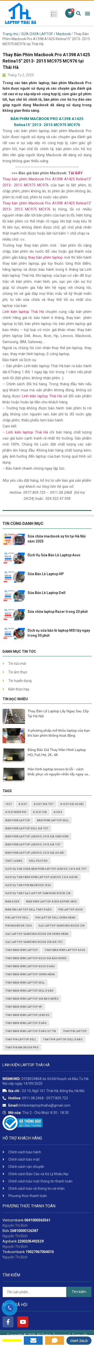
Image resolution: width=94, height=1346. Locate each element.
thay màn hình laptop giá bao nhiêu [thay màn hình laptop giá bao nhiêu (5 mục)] (31, 998)
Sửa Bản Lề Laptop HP (46, 574)
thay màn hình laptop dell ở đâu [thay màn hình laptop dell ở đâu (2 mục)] (29, 990)
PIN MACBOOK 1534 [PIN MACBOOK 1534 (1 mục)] (18, 925)
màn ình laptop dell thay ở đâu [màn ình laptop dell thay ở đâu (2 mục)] (28, 909)
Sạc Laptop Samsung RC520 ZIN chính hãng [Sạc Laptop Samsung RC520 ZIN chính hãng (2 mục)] (37, 934)
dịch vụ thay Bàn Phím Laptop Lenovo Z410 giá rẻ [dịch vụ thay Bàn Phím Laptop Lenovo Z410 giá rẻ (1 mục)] (41, 877)
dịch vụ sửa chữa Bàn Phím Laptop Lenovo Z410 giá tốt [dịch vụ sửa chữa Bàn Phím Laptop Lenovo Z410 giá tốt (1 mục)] (46, 869)
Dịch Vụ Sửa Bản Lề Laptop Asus (54, 555)
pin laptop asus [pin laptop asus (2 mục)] (70, 909)
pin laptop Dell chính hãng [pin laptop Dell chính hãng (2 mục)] (55, 917)
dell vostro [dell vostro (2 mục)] (38, 860)
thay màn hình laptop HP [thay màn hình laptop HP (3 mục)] (23, 1006)
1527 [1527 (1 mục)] (8, 804)
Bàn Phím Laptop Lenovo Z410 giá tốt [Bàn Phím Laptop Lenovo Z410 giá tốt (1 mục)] (33, 844)
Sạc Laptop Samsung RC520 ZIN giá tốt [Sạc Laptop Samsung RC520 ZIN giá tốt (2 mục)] (34, 942)
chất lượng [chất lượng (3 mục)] (13, 860)
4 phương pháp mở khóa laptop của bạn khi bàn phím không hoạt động (59, 733)
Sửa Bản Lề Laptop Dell (46, 593)
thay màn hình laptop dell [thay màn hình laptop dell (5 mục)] (25, 982)
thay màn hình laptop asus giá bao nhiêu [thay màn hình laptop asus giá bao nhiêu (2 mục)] (36, 958)
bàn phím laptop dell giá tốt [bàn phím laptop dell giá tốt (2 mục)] (27, 828)
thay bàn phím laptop (45, 257)
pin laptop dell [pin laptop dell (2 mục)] (17, 917)
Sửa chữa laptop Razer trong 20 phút (58, 612)
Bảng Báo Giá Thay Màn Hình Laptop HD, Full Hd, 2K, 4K (57, 752)
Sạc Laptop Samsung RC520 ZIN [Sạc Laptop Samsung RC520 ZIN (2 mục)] (61, 925)
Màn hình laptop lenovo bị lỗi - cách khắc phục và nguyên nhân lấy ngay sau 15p (59, 772)
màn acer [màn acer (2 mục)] (12, 901)
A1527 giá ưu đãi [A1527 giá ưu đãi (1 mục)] (72, 804)
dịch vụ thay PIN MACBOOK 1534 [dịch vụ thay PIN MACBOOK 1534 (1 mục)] (28, 885)
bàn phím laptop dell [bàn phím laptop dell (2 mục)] (53, 820)
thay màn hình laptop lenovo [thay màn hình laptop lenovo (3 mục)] (27, 1015)
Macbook (63, 34)
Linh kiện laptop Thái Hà (23, 311)
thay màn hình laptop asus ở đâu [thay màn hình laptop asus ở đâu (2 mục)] (30, 966)
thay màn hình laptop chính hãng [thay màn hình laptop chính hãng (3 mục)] (30, 974)
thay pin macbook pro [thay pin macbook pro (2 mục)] (22, 1047)
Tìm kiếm (79, 1292)
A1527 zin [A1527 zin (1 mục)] (40, 812)
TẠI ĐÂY (75, 173)
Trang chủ (10, 34)
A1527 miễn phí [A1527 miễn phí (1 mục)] (15, 812)
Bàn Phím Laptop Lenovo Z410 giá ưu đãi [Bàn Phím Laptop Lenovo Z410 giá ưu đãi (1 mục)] (34, 852)
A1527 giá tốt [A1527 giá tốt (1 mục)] (44, 804)
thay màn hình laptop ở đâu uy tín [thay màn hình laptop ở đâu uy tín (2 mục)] (30, 1031)
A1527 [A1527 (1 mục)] (23, 804)
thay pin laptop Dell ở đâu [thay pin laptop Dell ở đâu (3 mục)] (62, 1039)
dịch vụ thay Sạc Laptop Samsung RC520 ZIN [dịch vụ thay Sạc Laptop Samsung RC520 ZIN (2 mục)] (38, 893)
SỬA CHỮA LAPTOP (37, 34)
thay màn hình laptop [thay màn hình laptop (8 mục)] (21, 950)
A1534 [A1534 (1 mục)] (58, 812)
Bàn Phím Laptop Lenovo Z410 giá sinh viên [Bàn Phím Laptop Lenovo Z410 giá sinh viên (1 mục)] (37, 836)
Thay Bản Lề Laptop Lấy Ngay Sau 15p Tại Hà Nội (58, 714)
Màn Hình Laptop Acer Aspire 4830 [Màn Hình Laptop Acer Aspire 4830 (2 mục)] (51, 901)
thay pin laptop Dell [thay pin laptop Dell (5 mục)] (20, 1039)
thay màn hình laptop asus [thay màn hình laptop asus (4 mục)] (65, 950)
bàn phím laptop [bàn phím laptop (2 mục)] (17, 820)
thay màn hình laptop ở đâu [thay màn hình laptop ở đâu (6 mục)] (26, 1023)
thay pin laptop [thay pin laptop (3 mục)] (75, 1031)
